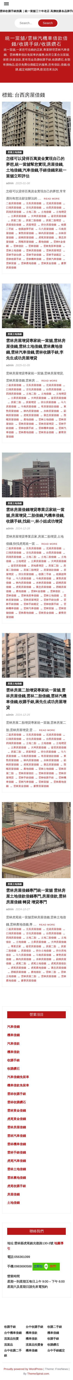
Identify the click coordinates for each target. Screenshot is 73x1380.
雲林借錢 (33, 246)
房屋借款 (26, 950)
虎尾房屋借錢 (46, 237)
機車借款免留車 (18, 1085)
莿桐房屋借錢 (26, 237)
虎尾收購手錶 (16, 1186)
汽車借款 (13, 1043)
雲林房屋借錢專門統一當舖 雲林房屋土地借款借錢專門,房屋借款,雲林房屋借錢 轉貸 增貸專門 (36, 896)
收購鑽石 (13, 1068)
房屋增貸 (31, 224)
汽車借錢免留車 (18, 1077)
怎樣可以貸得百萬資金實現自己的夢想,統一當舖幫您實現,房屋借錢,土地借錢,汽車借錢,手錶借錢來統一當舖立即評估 (36, 167)
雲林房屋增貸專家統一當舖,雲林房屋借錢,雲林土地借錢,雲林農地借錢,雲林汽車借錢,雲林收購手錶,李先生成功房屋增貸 (35, 349)
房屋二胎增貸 (53, 220)
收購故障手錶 (26, 228)
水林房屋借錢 (51, 410)
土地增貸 (61, 211)
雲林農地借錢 (28, 263)
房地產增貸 (37, 565)
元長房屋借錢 (33, 203)
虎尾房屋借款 (58, 963)
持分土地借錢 (43, 950)
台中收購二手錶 (13, 1353)
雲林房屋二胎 (28, 976)
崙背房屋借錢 (58, 216)
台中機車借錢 (13, 1332)
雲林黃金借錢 (48, 263)
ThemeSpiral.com (38, 1373)
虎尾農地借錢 (38, 967)
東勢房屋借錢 (26, 233)
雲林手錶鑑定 (53, 254)
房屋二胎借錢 (33, 220)
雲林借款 (18, 246)
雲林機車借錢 (33, 259)
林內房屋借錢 (46, 233)
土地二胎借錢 (48, 556)
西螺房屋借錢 (26, 241)
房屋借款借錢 (51, 569)
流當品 (8, 1344)
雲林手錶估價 (51, 599)
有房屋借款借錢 (50, 406)
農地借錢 (44, 241)
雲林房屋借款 (26, 773)
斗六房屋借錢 (46, 228)
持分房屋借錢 (48, 224)
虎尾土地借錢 (38, 963)
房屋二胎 (16, 220)
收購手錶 (13, 1060)
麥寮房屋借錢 (41, 786)
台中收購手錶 (34, 1326)
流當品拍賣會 (34, 1344)
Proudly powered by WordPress (23, 1368)
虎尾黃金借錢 (16, 1119)
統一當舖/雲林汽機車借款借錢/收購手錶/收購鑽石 (36, 41)
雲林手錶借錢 (33, 254)
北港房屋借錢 (53, 203)
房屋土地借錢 (15, 152)
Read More (52, 198)
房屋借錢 (13, 1194)
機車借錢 (13, 1035)
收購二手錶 (45, 574)
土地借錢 (46, 211)
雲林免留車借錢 (52, 246)
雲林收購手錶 (26, 428)
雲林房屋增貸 (53, 250)
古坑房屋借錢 (33, 207)
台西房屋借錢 (53, 207)
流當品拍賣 (11, 1338)
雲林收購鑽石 (16, 1102)
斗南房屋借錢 (28, 406)
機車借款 (13, 1052)
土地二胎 (31, 211)
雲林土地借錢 (46, 419)
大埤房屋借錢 (38, 216)
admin (10, 183)
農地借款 (36, 972)
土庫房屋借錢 (18, 216)
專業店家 (16, 946)
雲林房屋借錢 (33, 250)
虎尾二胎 (21, 963)
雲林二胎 (51, 972)
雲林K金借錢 (38, 591)
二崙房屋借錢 (13, 203)
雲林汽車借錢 (53, 259)
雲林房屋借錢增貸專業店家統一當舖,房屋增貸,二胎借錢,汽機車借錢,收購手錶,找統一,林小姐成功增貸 (35, 515)
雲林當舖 (49, 608)
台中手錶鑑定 (56, 1350)
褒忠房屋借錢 (51, 415)
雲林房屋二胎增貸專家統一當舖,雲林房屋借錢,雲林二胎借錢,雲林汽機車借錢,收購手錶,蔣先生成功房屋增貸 (36, 698)
